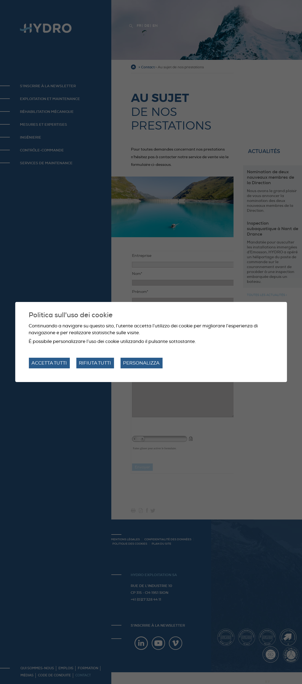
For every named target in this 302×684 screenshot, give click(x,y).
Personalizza (141, 363)
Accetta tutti (49, 363)
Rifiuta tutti (95, 363)
